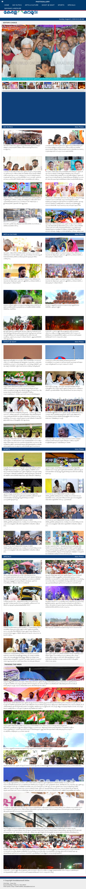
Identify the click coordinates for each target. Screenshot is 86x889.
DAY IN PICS (17, 5)
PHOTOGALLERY (26, 2)
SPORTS (61, 5)
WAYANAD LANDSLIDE (12, 8)
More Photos (79, 127)
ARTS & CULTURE (31, 5)
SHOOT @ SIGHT (48, 5)
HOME (6, 5)
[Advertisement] (43, 108)
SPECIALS (71, 5)
